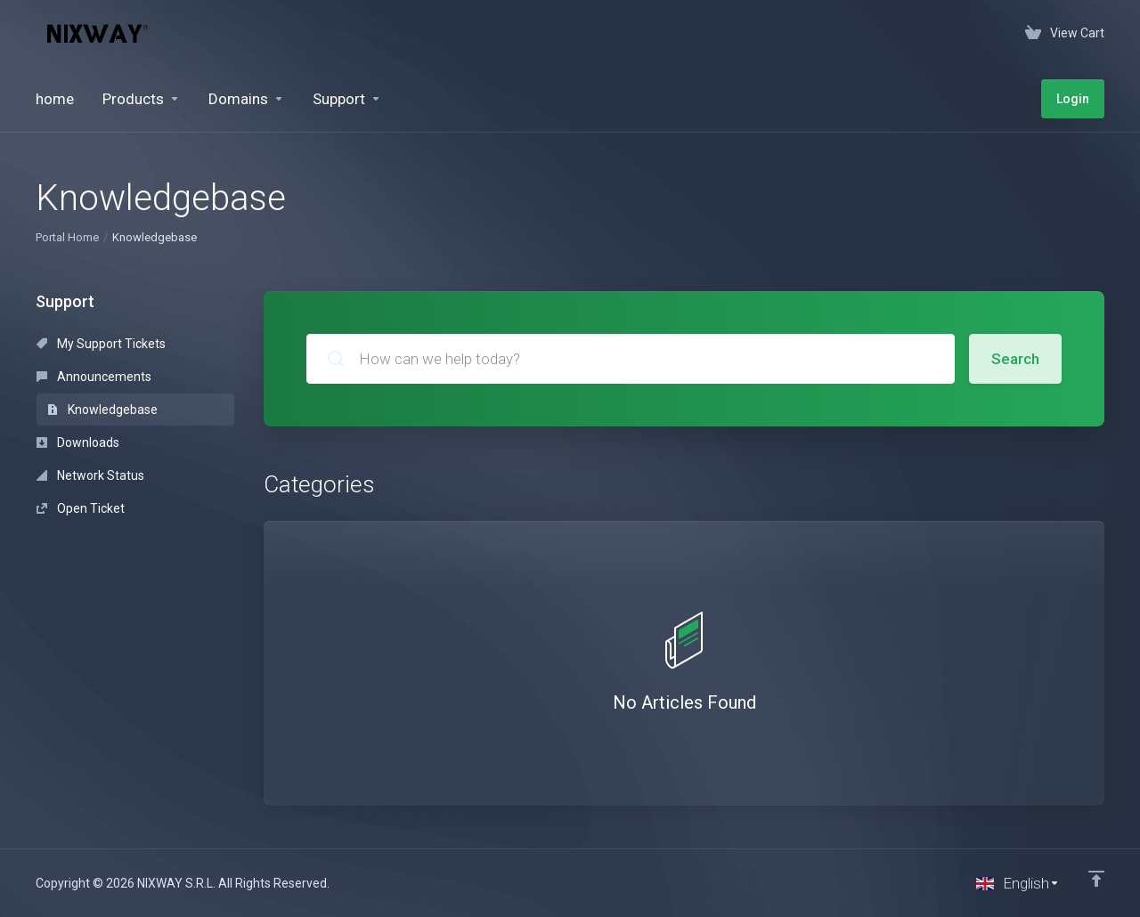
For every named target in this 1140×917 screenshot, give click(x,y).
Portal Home (67, 237)
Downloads (78, 442)
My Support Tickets (101, 344)
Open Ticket (81, 508)
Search (1015, 359)
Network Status (90, 475)
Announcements (94, 376)
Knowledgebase (102, 409)
